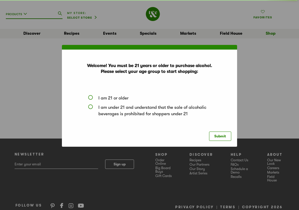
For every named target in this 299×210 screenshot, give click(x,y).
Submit (220, 136)
